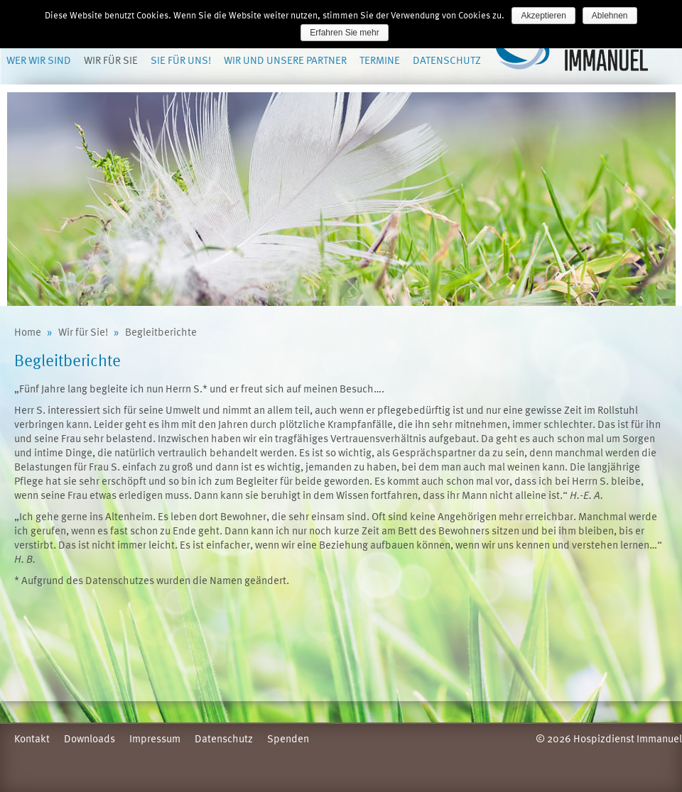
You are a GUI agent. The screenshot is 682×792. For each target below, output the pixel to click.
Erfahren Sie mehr (344, 33)
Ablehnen (610, 16)
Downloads (89, 738)
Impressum (154, 738)
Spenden (288, 738)
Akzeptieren (543, 16)
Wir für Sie (111, 59)
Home (27, 331)
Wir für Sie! (83, 331)
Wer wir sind (38, 59)
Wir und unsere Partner (285, 59)
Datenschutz (447, 59)
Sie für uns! (181, 59)
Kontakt (32, 738)
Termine (379, 59)
